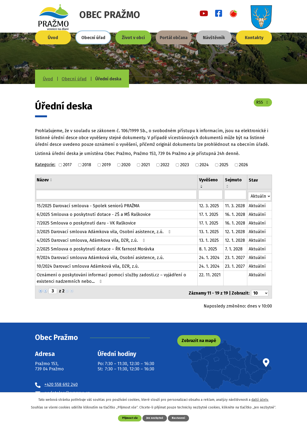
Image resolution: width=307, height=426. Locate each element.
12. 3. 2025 (209, 204)
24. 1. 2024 (209, 256)
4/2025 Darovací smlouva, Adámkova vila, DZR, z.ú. (92, 238)
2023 (184, 164)
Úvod (53, 37)
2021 (145, 164)
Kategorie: (45, 164)
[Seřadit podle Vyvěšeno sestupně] (202, 187)
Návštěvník (214, 37)
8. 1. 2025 (208, 247)
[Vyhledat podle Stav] (259, 194)
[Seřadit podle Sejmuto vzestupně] (227, 185)
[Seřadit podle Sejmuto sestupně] (227, 187)
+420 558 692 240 (61, 381)
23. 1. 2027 (235, 256)
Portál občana (174, 37)
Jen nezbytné (155, 418)
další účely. (260, 399)
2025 (223, 164)
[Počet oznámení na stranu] (259, 289)
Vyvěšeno (208, 180)
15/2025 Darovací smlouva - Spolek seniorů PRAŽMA (88, 204)
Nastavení (181, 418)
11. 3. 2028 (235, 204)
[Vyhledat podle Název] (116, 194)
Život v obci (133, 37)
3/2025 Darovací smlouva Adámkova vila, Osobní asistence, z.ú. (104, 230)
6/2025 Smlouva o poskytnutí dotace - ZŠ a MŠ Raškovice (94, 212)
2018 (86, 164)
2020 (125, 164)
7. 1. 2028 (234, 247)
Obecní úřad (93, 37)
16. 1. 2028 (235, 212)
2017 (67, 164)
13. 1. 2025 (209, 230)
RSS (262, 104)
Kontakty (254, 37)
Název (43, 180)
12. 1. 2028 (235, 230)
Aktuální (257, 204)
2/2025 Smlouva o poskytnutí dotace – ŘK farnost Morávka (95, 247)
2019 (106, 164)
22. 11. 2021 (210, 273)
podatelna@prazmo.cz (67, 389)
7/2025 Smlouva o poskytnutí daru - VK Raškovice (86, 221)
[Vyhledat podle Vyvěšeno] (211, 194)
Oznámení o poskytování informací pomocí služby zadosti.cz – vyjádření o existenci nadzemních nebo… (111, 276)
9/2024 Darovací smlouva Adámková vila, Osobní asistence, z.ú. (100, 256)
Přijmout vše (127, 418)
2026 (243, 164)
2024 (204, 164)
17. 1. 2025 (208, 212)
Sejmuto (233, 180)
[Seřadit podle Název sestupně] (51, 181)
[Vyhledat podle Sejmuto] (235, 194)
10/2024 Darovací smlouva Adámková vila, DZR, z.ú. (88, 264)
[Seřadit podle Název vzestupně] (51, 179)
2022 (164, 164)
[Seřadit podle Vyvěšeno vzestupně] (202, 185)
